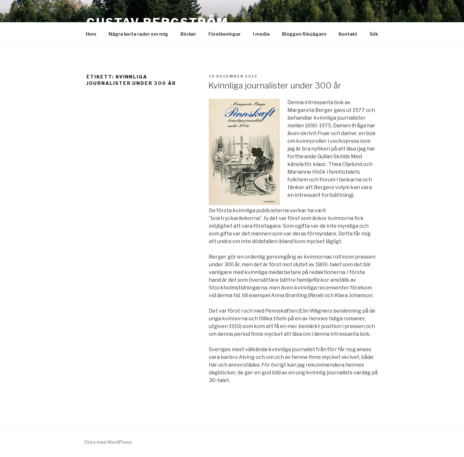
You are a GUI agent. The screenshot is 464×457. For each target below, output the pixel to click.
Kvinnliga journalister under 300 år (274, 85)
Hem (91, 34)
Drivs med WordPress (108, 442)
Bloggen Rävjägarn (304, 34)
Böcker (188, 34)
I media (261, 34)
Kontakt (348, 34)
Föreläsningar (224, 34)
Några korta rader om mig (138, 34)
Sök (374, 34)
